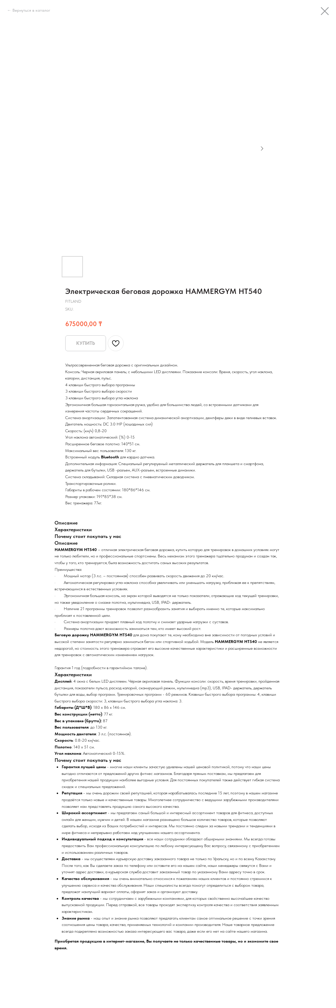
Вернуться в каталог (31, 10)
